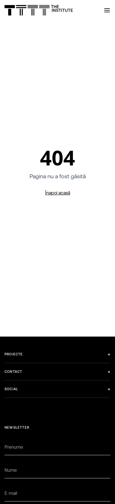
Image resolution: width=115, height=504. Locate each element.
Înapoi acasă (57, 192)
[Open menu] (107, 10)
